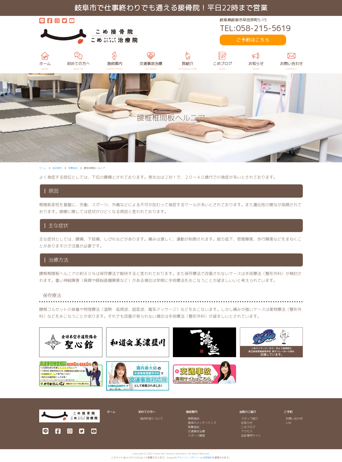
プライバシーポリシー (188, 457)
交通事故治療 (196, 431)
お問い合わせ (294, 418)
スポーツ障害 (196, 436)
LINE (289, 423)
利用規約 (207, 457)
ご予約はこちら (253, 40)
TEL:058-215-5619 (255, 28)
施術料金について (151, 418)
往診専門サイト (251, 436)
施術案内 (191, 412)
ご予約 (288, 412)
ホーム (111, 412)
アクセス (246, 431)
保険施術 (193, 418)
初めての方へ (146, 412)
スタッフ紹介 (249, 418)
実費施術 (193, 427)
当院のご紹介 (247, 412)
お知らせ (246, 423)
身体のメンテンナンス (202, 423)
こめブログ (248, 427)
